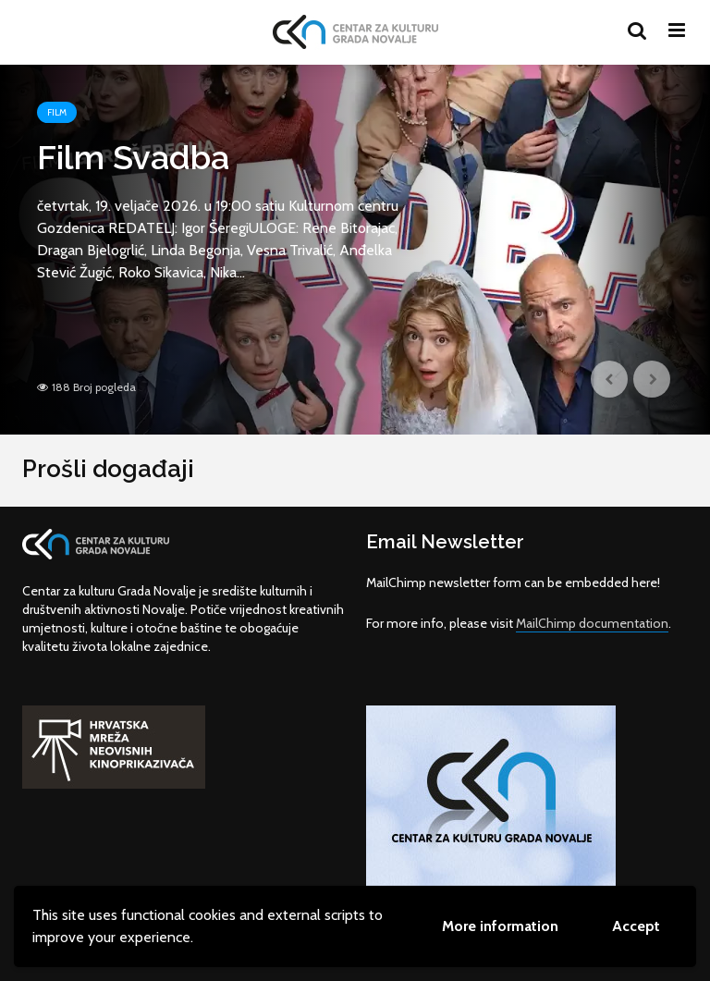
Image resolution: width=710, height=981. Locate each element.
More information (500, 926)
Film (57, 112)
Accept (636, 926)
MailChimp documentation (592, 623)
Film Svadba (133, 157)
